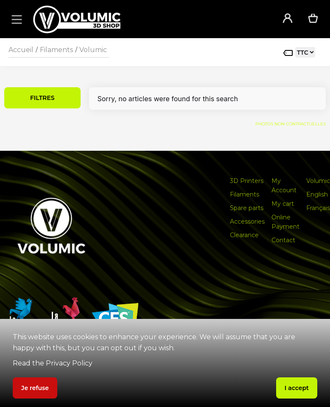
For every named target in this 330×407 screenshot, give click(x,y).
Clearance (244, 235)
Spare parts (246, 208)
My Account (283, 185)
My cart (282, 204)
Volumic (93, 50)
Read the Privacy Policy (52, 363)
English (317, 194)
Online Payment (285, 221)
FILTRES (42, 98)
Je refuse (35, 388)
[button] (15, 19)
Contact (283, 240)
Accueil (21, 50)
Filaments (56, 50)
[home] (146, 19)
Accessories (247, 221)
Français (318, 208)
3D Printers (246, 181)
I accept (297, 388)
